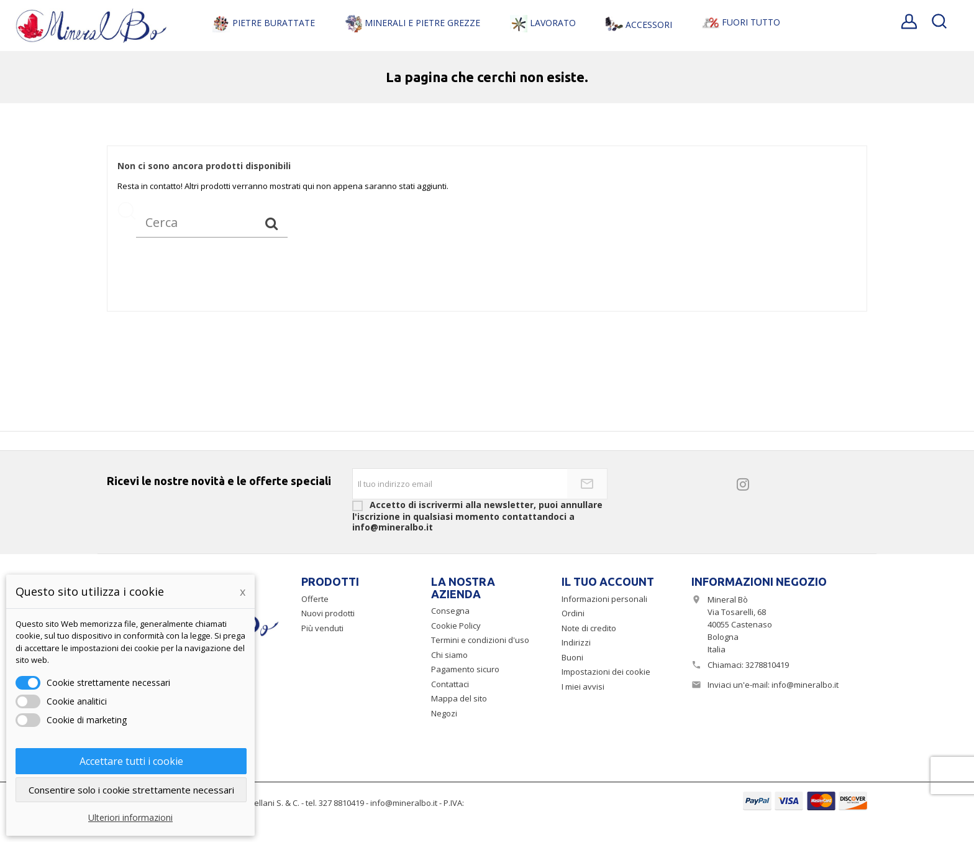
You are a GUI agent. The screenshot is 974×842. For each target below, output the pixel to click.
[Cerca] (212, 223)
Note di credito (589, 628)
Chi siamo (449, 654)
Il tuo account (608, 581)
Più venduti (322, 628)
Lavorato (543, 23)
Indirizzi (576, 642)
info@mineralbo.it (805, 684)
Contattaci (450, 684)
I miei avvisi (583, 686)
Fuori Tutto (741, 22)
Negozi (444, 713)
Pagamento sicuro (465, 669)
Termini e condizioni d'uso (480, 639)
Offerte (315, 598)
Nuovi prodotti (328, 613)
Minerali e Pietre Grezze (412, 23)
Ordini (573, 613)
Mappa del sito (459, 698)
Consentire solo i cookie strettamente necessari (131, 790)
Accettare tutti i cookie (131, 761)
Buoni (572, 657)
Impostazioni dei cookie (606, 671)
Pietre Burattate (263, 23)
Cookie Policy (456, 625)
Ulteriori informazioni (130, 817)
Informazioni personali (604, 598)
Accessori (639, 25)
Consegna (450, 610)
